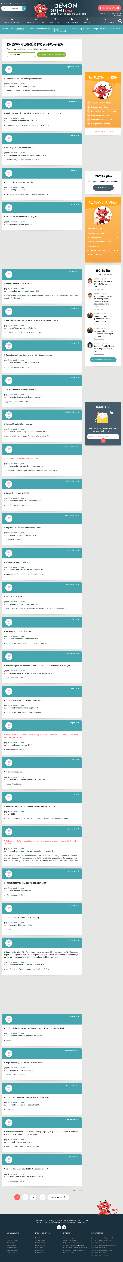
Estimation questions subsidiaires (101, 255)
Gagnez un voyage (69, 1238)
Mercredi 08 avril (12, 1240)
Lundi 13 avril (39, 1248)
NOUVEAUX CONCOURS (35, 21)
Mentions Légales (51, 1222)
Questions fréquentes (96, 260)
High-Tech (66, 1243)
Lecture (65, 1252)
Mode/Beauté (67, 1248)
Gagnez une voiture (69, 1240)
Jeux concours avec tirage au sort (102, 1238)
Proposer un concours (67, 1222)
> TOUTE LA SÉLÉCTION (103, 136)
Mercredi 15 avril (40, 1252)
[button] (120, 21)
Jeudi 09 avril (11, 1238)
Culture (81, 1245)
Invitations (66, 1250)
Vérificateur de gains (95, 234)
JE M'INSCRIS (117, 14)
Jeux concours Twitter (98, 1252)
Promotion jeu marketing (99, 1255)
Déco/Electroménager (78, 1250)
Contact (40, 1222)
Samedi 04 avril (12, 1248)
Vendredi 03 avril (12, 1250)
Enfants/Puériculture (80, 1248)
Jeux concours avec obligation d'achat (103, 1245)
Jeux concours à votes (98, 1248)
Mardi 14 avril (39, 1250)
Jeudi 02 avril (11, 1252)
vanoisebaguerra (18, 84)
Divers (72, 1252)
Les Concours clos (94, 242)
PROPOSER (103, 192)
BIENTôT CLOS (55, 21)
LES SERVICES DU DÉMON (105, 21)
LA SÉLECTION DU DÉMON (12, 21)
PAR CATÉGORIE (72, 21)
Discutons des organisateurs (99, 247)
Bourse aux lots (93, 251)
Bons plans (82, 1222)
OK (24, 8)
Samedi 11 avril (40, 1243)
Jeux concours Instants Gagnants (101, 1240)
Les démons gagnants (96, 238)
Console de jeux (76, 1243)
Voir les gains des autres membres (51, 55)
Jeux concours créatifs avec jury (101, 1250)
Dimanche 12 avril (41, 1245)
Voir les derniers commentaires (103, 365)
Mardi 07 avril (11, 1243)
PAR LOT (87, 21)
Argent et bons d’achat (70, 1245)
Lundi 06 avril (11, 1245)
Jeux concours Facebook (99, 1243)
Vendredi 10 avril (40, 1240)
